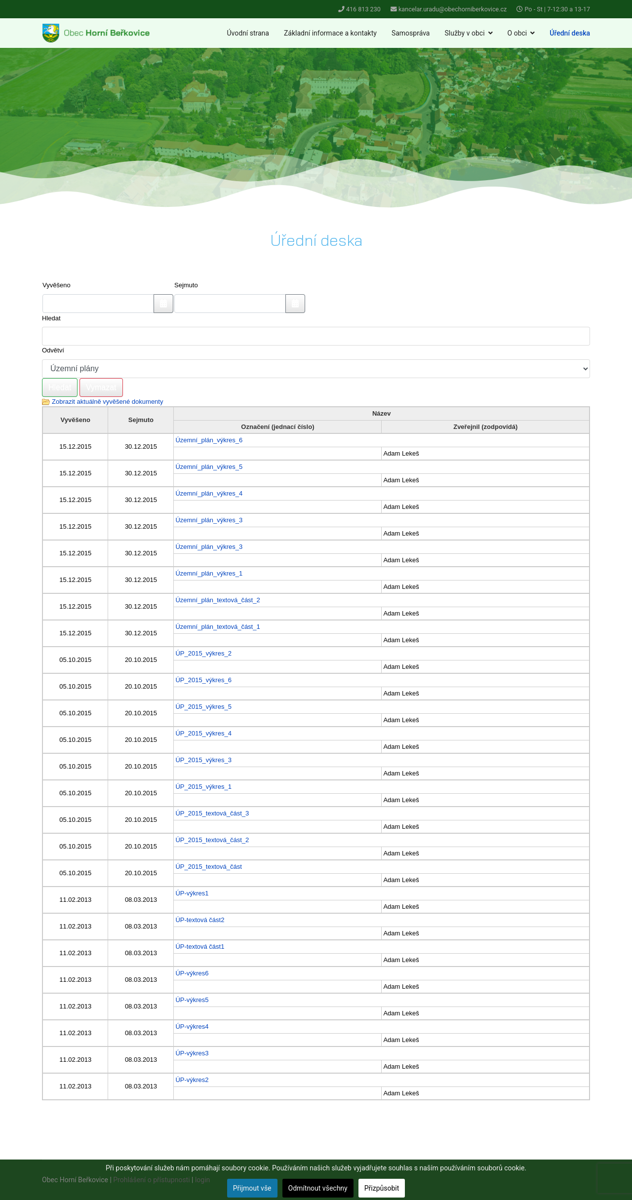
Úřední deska (570, 33)
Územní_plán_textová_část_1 (217, 626)
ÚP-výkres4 (191, 1026)
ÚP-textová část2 (199, 920)
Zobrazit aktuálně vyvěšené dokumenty (107, 401)
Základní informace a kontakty (330, 33)
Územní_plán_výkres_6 (208, 440)
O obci (517, 33)
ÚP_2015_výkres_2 (203, 653)
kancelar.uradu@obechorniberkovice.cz (452, 9)
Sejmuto (186, 285)
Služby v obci (464, 33)
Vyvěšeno (56, 285)
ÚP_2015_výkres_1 (203, 786)
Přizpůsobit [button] (381, 1188)
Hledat (51, 318)
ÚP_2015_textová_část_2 (212, 840)
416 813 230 (363, 9)
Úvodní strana (248, 33)
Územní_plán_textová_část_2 (217, 600)
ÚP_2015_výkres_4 (203, 733)
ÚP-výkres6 (191, 973)
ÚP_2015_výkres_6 (203, 680)
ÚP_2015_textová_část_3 (212, 813)
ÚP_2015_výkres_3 (203, 760)
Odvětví (53, 350)
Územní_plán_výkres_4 (208, 493)
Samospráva (411, 33)
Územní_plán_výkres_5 (208, 466)
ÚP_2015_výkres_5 (203, 706)
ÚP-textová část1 (199, 946)
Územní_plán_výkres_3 (208, 520)
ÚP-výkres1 (191, 893)
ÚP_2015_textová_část (208, 866)
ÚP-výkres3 (191, 1053)
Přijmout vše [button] (252, 1188)
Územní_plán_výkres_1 (208, 573)
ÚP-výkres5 (191, 1000)
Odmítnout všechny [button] (318, 1188)
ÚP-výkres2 (191, 1080)
